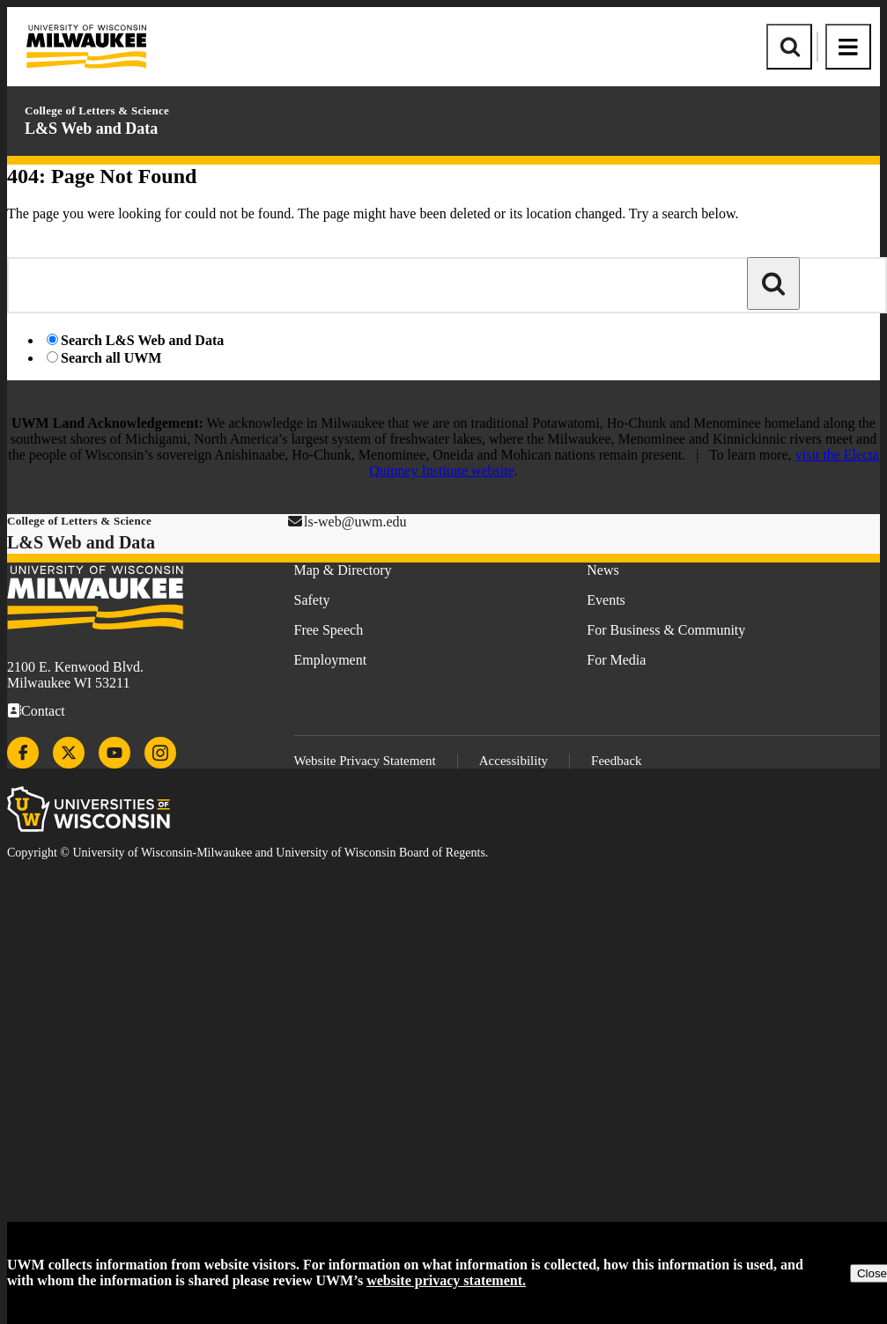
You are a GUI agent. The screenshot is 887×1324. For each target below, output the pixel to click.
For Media (616, 659)
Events (606, 599)
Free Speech (329, 629)
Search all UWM (111, 357)
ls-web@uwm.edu (355, 521)
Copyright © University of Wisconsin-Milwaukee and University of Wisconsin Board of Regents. (247, 852)
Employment (330, 659)
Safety (312, 599)
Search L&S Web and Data (142, 340)
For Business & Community (666, 629)
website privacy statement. (446, 1280)
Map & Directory (343, 570)
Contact (43, 710)
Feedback (616, 761)
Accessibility (513, 761)
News (602, 570)
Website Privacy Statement (365, 761)
